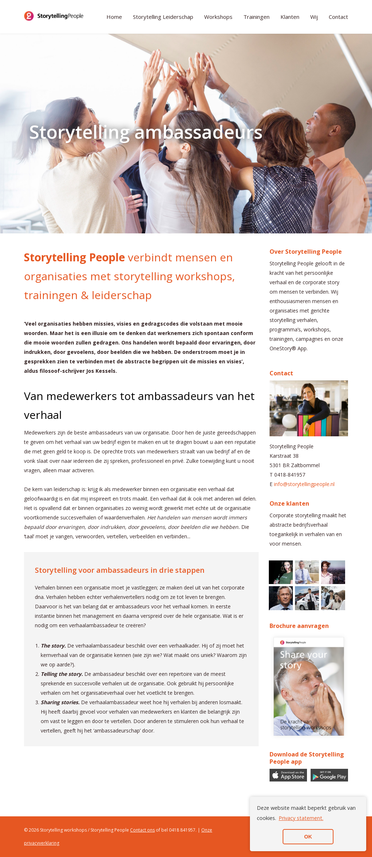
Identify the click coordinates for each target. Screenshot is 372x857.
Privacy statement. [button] (301, 818)
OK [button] (308, 837)
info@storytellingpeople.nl (304, 484)
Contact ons (142, 830)
